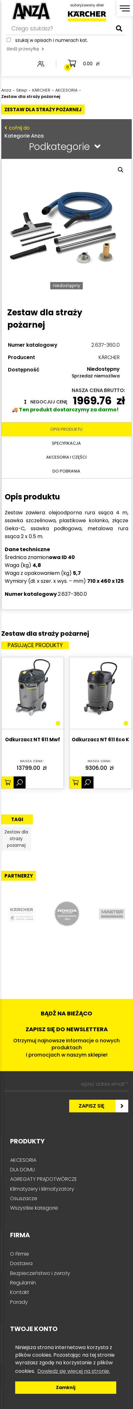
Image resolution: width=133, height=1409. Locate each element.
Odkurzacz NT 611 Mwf (32, 740)
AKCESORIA (23, 1160)
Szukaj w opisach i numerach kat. (51, 40)
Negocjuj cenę (45, 402)
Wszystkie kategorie (34, 1208)
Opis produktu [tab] (66, 429)
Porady (19, 1302)
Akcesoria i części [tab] (66, 457)
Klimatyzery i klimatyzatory (42, 1189)
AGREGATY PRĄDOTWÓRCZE (43, 1179)
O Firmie (19, 1254)
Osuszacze (23, 1198)
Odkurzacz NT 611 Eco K (100, 740)
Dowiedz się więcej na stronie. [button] (73, 1371)
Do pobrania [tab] (66, 471)
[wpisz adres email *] (66, 1084)
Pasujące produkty (35, 645)
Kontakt (19, 1292)
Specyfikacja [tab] (66, 443)
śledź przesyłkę (25, 49)
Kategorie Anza (64, 131)
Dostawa (21, 1263)
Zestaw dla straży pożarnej (16, 838)
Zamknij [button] (66, 1387)
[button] (120, 170)
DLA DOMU (22, 1169)
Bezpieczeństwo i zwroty (40, 1273)
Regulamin (23, 1282)
